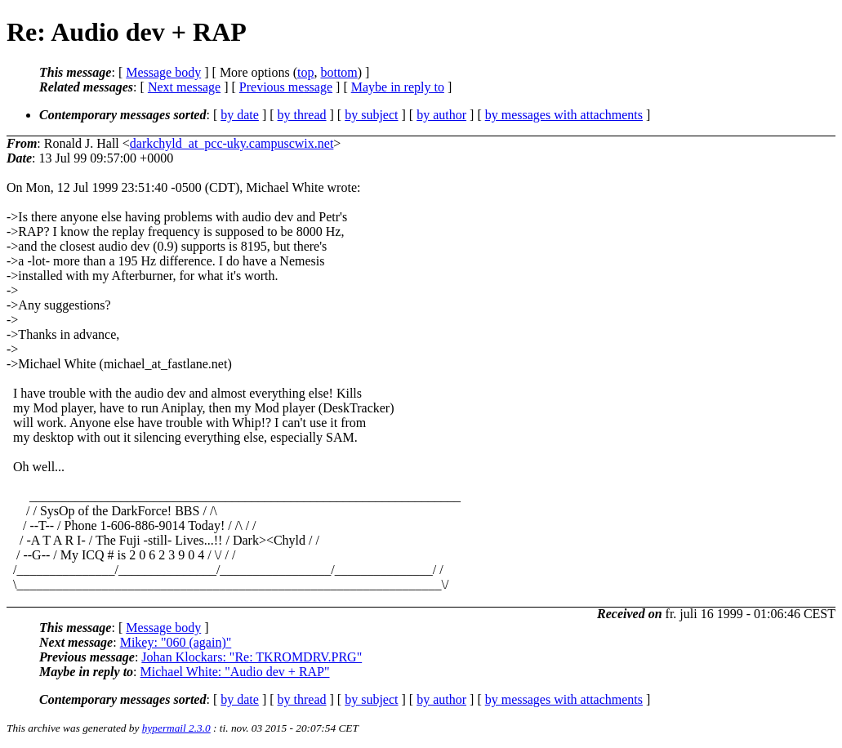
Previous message (285, 87)
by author (441, 115)
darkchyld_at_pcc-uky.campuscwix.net (232, 143)
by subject (371, 115)
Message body (163, 72)
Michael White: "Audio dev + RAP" (235, 672)
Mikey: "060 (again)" (176, 642)
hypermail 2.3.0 (176, 728)
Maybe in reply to (397, 87)
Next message (184, 87)
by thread (302, 115)
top (305, 72)
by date (240, 115)
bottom (338, 72)
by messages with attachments (564, 115)
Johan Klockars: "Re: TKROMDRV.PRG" (251, 657)
